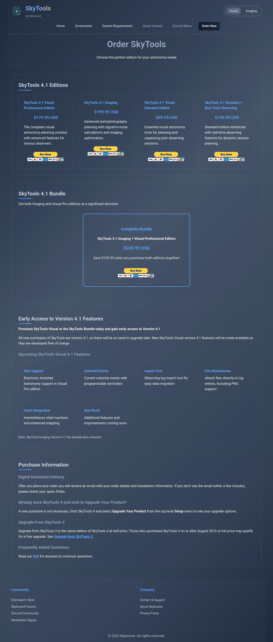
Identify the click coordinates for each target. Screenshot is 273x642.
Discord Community (24, 613)
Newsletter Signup (23, 620)
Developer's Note (22, 600)
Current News (182, 26)
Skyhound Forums (23, 607)
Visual (233, 11)
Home (61, 26)
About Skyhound (151, 607)
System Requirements (117, 26)
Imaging (251, 11)
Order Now (209, 26)
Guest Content (152, 26)
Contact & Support (152, 600)
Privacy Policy (149, 613)
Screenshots (83, 26)
